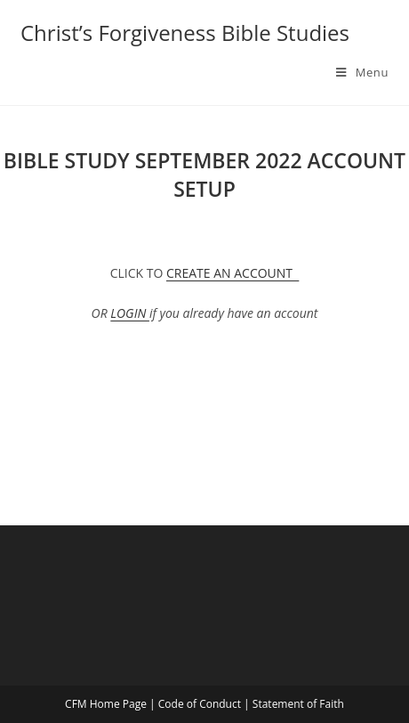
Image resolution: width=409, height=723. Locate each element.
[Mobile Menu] (362, 72)
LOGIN (129, 313)
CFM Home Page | (111, 703)
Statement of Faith (298, 703)
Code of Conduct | (205, 703)
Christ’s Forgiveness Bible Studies (184, 32)
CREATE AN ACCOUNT (232, 272)
